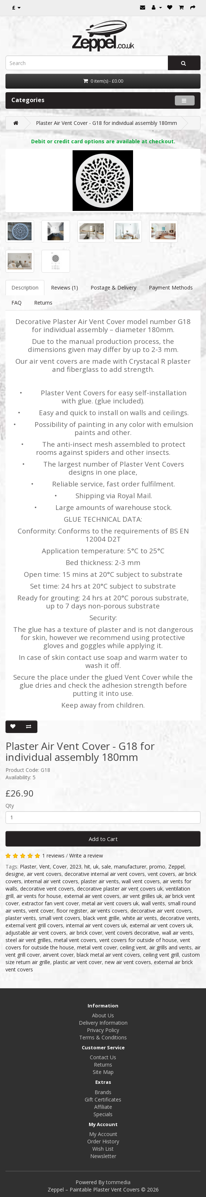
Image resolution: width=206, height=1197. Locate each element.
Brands (103, 1092)
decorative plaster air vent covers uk (120, 888)
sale (106, 866)
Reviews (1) (64, 287)
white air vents (139, 917)
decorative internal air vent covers (105, 873)
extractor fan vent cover (50, 903)
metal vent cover (97, 947)
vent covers (161, 873)
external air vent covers (91, 895)
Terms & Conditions (103, 1037)
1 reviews (53, 855)
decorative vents (179, 917)
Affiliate (103, 1106)
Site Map (103, 1071)
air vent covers (44, 873)
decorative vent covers (47, 888)
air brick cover (85, 932)
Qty (9, 805)
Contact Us (103, 1057)
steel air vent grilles (28, 940)
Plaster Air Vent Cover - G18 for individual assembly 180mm (106, 122)
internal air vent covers (51, 881)
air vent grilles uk (142, 895)
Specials (103, 1114)
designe (14, 873)
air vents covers (109, 910)
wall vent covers (141, 881)
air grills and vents (170, 947)
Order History (103, 1141)
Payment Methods (171, 287)
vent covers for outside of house (138, 940)
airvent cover (58, 954)
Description (24, 287)
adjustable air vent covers (35, 932)
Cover (60, 866)
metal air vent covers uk (110, 903)
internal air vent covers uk (96, 925)
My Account (103, 1133)
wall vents (153, 903)
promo (157, 866)
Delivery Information (103, 1022)
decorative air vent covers (161, 910)
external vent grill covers (34, 925)
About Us (103, 1015)
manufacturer (130, 866)
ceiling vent (133, 947)
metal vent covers (75, 940)
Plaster (28, 866)
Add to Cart (103, 838)
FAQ (16, 302)
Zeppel (176, 866)
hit (87, 866)
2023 (75, 866)
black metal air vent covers (108, 954)
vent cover (41, 910)
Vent (44, 866)
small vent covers (59, 917)
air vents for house (38, 895)
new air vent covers (128, 962)
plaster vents (20, 917)
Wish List (103, 1148)
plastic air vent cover (77, 962)
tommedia (118, 1182)
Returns (43, 302)
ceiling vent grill (161, 954)
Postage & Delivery (113, 287)
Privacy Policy (103, 1030)
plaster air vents (100, 881)
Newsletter (103, 1156)
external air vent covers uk (161, 925)
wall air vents (177, 932)
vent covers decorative (132, 932)
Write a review (86, 855)
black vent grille (101, 917)
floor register (71, 910)
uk (96, 866)
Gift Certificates (103, 1099)
